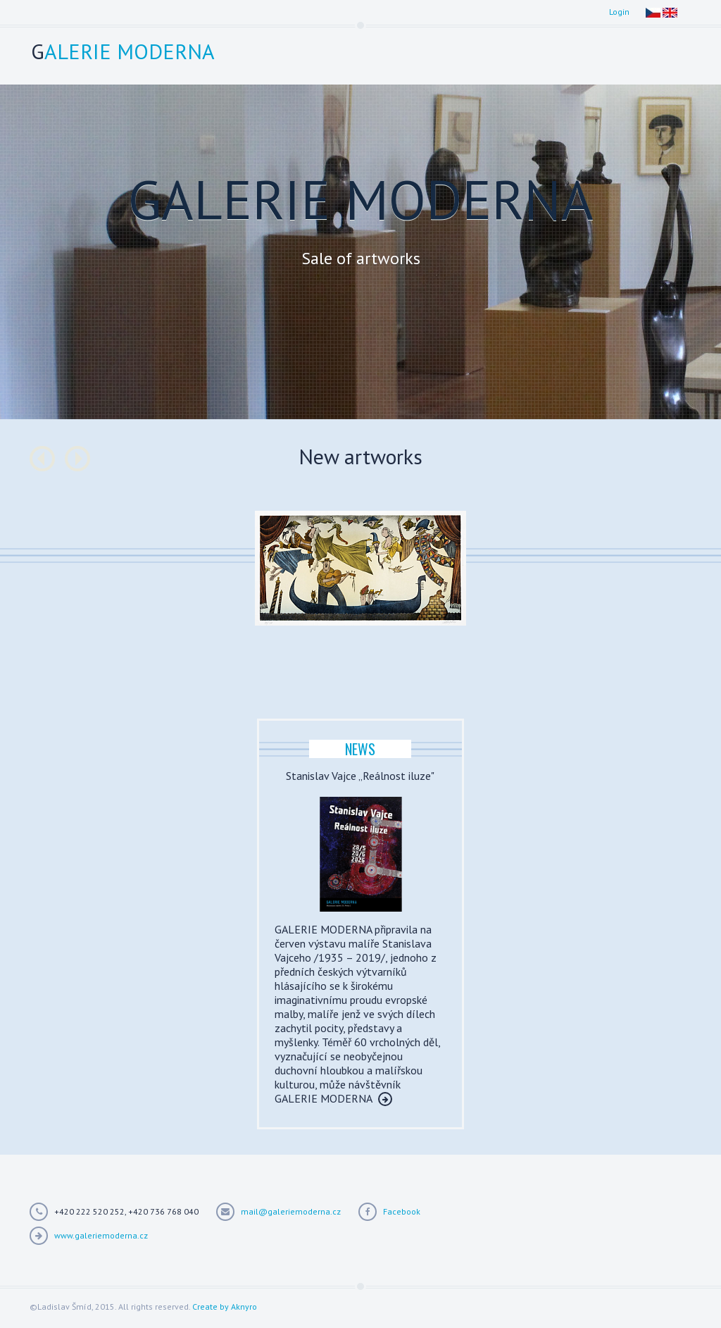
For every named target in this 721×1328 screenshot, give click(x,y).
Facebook (401, 1211)
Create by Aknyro (224, 1306)
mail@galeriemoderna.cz (291, 1211)
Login (619, 11)
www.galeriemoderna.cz (101, 1235)
